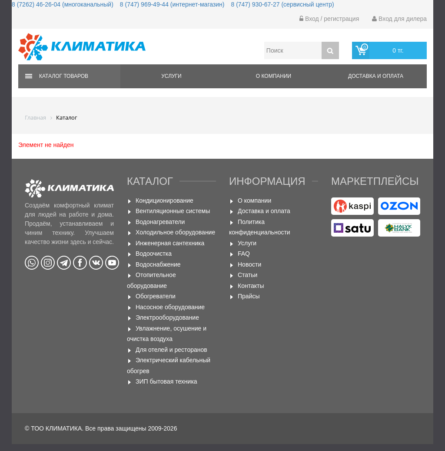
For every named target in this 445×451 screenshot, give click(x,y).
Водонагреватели (160, 221)
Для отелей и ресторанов (171, 349)
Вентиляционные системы (173, 210)
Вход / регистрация (329, 18)
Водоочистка (154, 253)
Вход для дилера (399, 18)
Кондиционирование (164, 200)
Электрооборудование (167, 317)
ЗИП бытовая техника (166, 381)
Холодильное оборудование (175, 232)
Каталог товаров (63, 76)
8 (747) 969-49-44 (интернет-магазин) (172, 4)
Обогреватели (156, 296)
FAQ (244, 253)
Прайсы (249, 296)
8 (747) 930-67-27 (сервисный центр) (282, 4)
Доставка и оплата (375, 76)
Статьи (247, 274)
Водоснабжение (158, 264)
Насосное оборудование (170, 307)
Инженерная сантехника (170, 243)
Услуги (171, 76)
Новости (249, 264)
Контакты (251, 285)
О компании (273, 76)
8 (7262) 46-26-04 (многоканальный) (62, 4)
